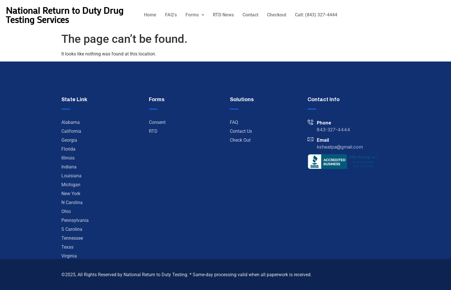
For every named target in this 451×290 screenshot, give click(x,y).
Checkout (276, 15)
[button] (195, 15)
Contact (250, 15)
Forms (194, 15)
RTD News (223, 15)
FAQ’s (171, 15)
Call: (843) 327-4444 (316, 15)
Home (150, 15)
